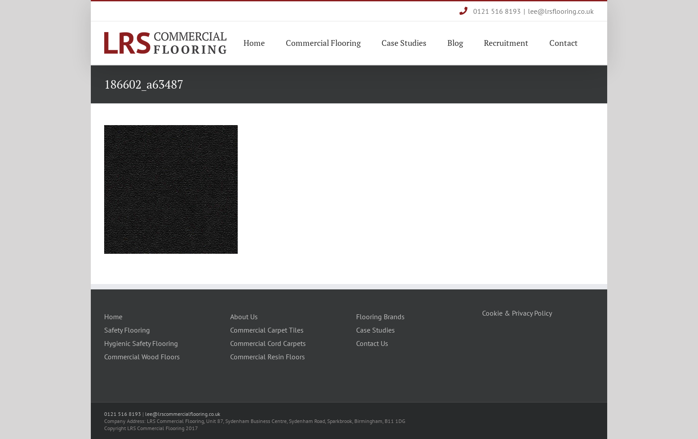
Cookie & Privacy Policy (517, 313)
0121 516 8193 (490, 11)
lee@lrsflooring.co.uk (561, 11)
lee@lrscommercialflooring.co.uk (182, 414)
